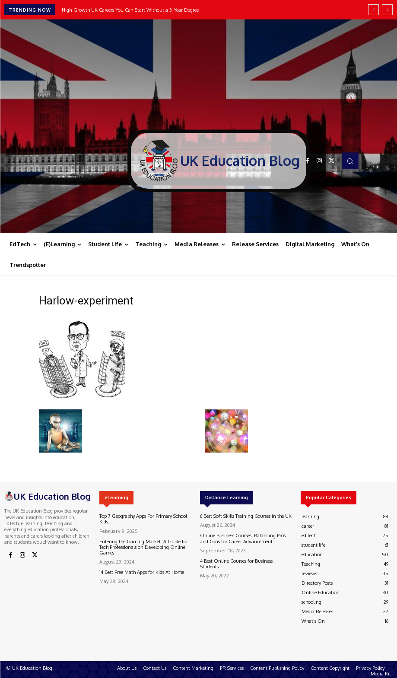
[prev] (373, 9)
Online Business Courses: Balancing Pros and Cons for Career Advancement (243, 538)
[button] (350, 160)
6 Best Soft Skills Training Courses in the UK (246, 516)
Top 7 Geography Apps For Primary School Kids (143, 519)
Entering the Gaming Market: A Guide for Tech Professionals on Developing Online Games (143, 547)
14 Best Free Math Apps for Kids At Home (141, 572)
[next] (387, 9)
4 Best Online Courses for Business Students (236, 564)
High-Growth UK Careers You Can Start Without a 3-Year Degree (130, 10)
